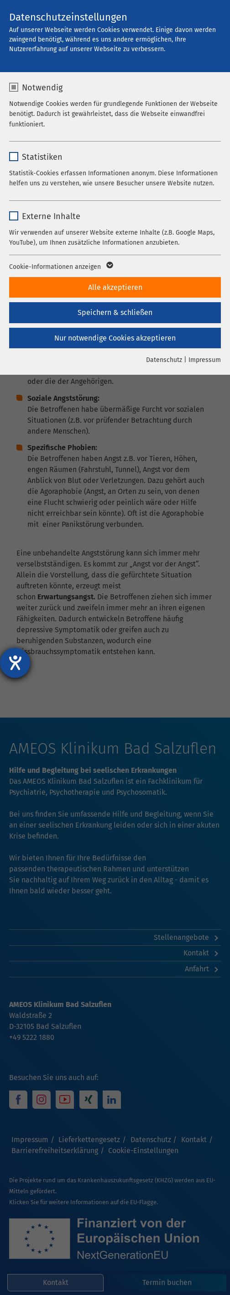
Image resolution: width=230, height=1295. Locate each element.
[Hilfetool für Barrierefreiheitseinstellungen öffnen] (15, 663)
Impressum (204, 360)
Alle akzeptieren (115, 287)
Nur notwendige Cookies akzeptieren (115, 338)
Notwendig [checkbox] (42, 88)
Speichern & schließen (115, 312)
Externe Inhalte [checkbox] (51, 216)
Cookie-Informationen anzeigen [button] (60, 267)
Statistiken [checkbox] (42, 157)
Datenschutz (164, 360)
